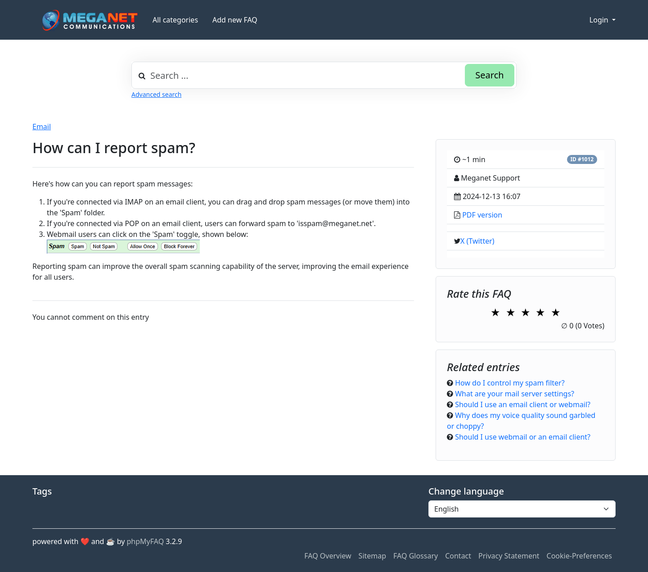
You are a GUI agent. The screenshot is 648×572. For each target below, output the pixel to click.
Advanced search (156, 94)
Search (489, 75)
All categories (175, 20)
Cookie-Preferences (579, 556)
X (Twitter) (477, 241)
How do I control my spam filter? (510, 383)
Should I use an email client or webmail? (522, 404)
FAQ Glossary (415, 556)
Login (600, 20)
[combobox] (324, 75)
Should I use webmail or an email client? (522, 437)
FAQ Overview (327, 556)
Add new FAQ (234, 20)
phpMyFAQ (145, 541)
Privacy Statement (509, 556)
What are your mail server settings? (514, 394)
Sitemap (373, 556)
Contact (458, 556)
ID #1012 (582, 159)
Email (41, 127)
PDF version (482, 215)
